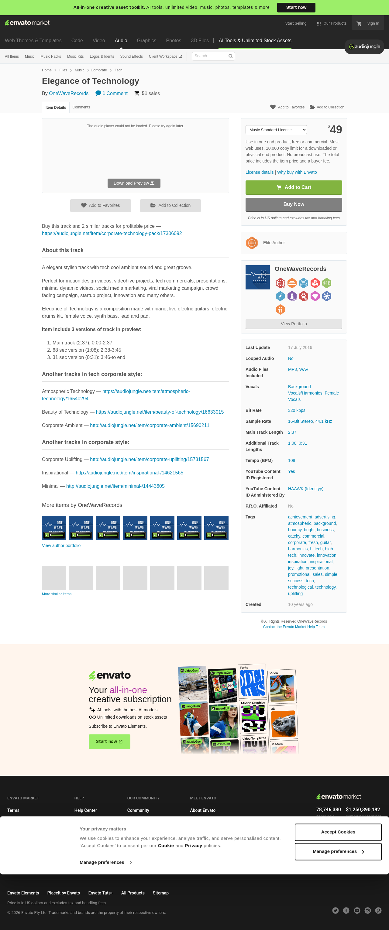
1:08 (292, 443)
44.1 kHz (323, 421)
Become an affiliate (25, 844)
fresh (313, 542)
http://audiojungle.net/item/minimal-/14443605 (115, 486)
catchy (294, 536)
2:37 (292, 432)
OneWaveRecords (68, 93)
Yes (291, 471)
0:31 (303, 443)
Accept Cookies (338, 887)
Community (138, 810)
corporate (297, 542)
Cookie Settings (22, 866)
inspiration (298, 561)
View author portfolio (61, 545)
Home (47, 70)
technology (325, 587)
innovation (326, 555)
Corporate (99, 70)
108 (291, 460)
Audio (121, 40)
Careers (197, 821)
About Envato (202, 810)
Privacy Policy (203, 832)
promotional (299, 574)
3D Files (200, 40)
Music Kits (75, 56)
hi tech (316, 548)
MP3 (292, 369)
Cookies (15, 855)
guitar (325, 542)
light (300, 568)
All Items (12, 56)
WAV (303, 369)
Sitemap (198, 855)
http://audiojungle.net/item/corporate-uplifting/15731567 (149, 459)
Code (77, 40)
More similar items (56, 594)
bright (309, 529)
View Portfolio (294, 323)
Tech (118, 70)
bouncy (294, 529)
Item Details (56, 107)
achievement (300, 517)
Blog (131, 821)
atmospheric (299, 523)
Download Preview (134, 183)
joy (290, 568)
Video (99, 40)
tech (310, 580)
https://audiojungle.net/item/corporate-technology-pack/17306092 (112, 233)
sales (318, 574)
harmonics (298, 548)
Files (63, 70)
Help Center (85, 810)
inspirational (321, 561)
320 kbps (296, 410)
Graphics (147, 40)
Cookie (166, 901)
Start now (296, 7)
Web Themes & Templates (33, 40)
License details (260, 172)
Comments (81, 107)
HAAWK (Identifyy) (305, 488)
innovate (306, 555)
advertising (325, 517)
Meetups (135, 832)
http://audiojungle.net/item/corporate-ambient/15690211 (149, 425)
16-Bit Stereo (300, 421)
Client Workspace (163, 56)
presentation (317, 568)
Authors (82, 821)
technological (300, 587)
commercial (313, 536)
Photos (173, 40)
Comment (111, 93)
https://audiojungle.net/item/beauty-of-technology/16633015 (160, 412)
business (325, 529)
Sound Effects (131, 56)
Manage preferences (102, 918)
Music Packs (50, 56)
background (325, 523)
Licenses (15, 821)
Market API (18, 832)
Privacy (193, 901)
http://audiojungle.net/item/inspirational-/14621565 (129, 472)
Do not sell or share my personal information (232, 844)
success (296, 580)
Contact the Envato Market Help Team (294, 627)
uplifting (295, 593)
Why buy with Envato (297, 172)
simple (331, 574)
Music (29, 56)
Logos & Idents (102, 56)
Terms (13, 810)
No (291, 358)
